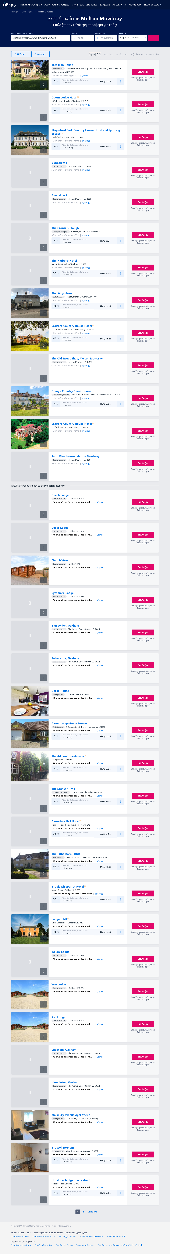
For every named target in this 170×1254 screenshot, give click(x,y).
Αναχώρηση (100, 33)
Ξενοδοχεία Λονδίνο (43, 1245)
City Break (78, 4)
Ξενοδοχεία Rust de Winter (43, 1236)
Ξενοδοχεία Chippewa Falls (91, 1236)
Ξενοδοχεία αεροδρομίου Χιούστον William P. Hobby (120, 1245)
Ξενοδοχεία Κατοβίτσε (21, 1245)
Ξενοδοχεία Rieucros (85, 1245)
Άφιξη (74, 33)
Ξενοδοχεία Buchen (67, 1236)
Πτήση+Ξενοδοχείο (31, 4)
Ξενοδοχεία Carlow (64, 1245)
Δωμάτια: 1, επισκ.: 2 (130, 37)
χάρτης (84, 75)
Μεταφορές (135, 4)
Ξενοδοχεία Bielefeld (116, 1236)
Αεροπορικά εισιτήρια (57, 4)
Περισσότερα (151, 4)
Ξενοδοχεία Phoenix (20, 1236)
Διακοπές (91, 4)
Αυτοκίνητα (119, 4)
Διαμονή (105, 4)
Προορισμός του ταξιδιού (22, 33)
